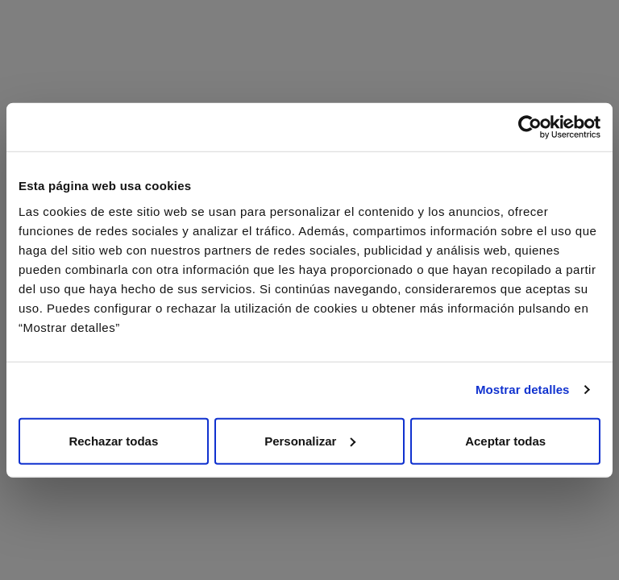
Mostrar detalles (523, 389)
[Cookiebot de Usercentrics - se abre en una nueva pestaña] (529, 127)
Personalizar (309, 440)
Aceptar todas (505, 440)
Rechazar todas (113, 440)
